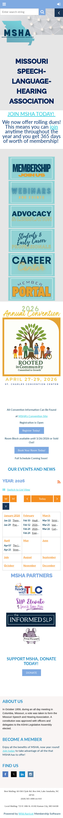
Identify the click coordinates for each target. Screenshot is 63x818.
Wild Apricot (26, 813)
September (49, 557)
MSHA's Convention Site (33, 416)
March (46, 515)
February (28, 515)
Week (6, 498)
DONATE (31, 672)
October (9, 565)
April (7, 540)
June (45, 540)
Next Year (57, 499)
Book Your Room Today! (31, 450)
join (54, 127)
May (26, 540)
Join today (9, 750)
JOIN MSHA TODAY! (31, 114)
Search (42, 11)
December (49, 565)
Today (42, 498)
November (29, 565)
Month (13, 498)
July (6, 557)
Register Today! (31, 430)
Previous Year (28, 499)
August (27, 557)
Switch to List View (18, 489)
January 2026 (12, 515)
